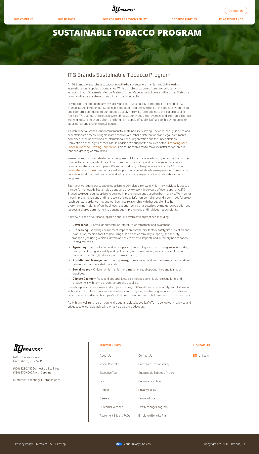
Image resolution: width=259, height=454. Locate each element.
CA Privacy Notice (149, 381)
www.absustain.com (82, 170)
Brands (104, 389)
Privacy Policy (147, 389)
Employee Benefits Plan (152, 415)
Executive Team (109, 372)
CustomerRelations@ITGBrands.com (36, 379)
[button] (23, 19)
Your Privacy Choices (133, 444)
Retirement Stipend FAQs (115, 415)
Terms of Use (146, 398)
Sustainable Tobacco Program (157, 372)
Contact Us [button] (236, 11)
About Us (105, 355)
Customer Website (111, 407)
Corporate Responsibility (153, 364)
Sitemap (60, 444)
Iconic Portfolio (109, 364)
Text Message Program (153, 407)
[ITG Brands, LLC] (124, 9)
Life (102, 381)
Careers (104, 398)
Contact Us (145, 355)
